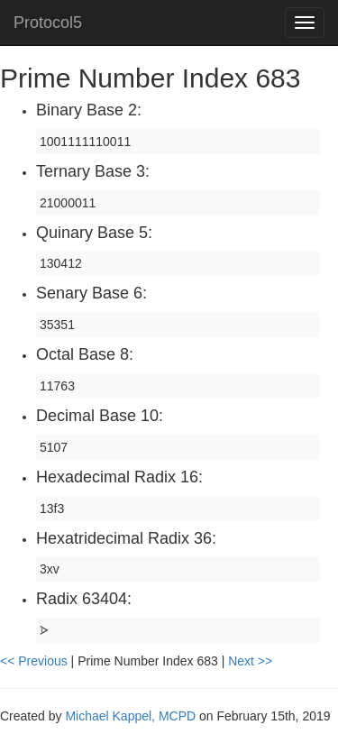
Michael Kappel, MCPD (130, 716)
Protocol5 (48, 23)
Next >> (250, 661)
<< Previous (35, 661)
